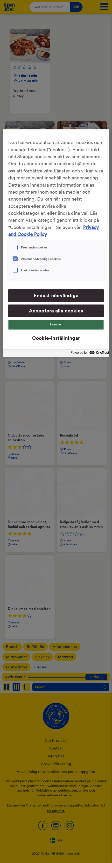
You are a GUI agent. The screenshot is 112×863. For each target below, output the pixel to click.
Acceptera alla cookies (56, 311)
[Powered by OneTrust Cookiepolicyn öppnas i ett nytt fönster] (88, 354)
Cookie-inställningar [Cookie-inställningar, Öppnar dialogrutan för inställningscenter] (56, 338)
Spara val (55, 324)
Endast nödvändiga (56, 295)
